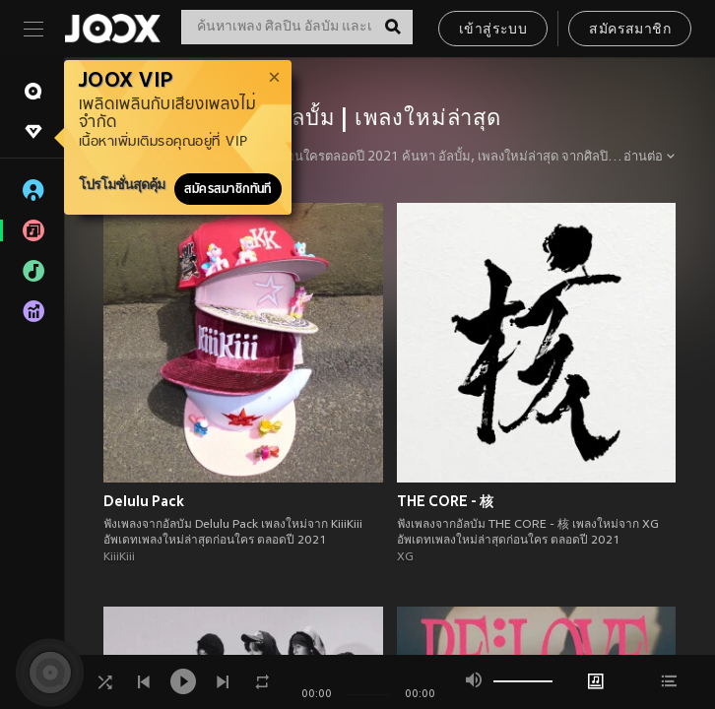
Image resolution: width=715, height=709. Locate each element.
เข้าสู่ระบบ (493, 30)
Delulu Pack (143, 501)
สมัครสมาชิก (630, 30)
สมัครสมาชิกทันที (228, 189)
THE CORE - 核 (445, 501)
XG (405, 557)
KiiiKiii (119, 557)
